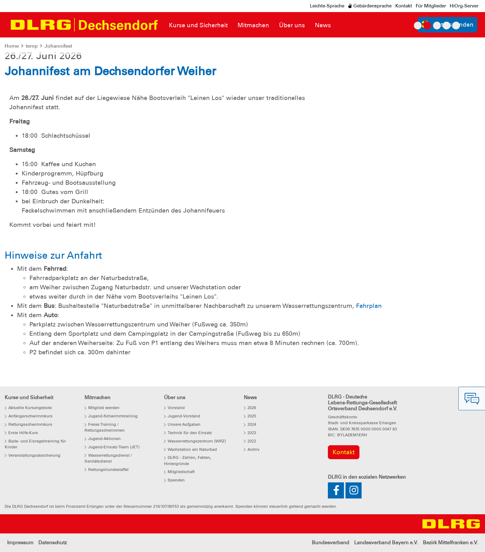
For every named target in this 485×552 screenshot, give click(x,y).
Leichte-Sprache (327, 6)
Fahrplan (369, 305)
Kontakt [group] (344, 452)
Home (12, 46)
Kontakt (403, 6)
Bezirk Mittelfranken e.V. (450, 543)
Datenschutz (52, 543)
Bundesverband (330, 543)
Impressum (20, 543)
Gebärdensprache (370, 6)
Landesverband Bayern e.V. (386, 543)
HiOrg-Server (464, 6)
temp (32, 46)
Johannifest (58, 46)
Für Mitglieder (431, 6)
